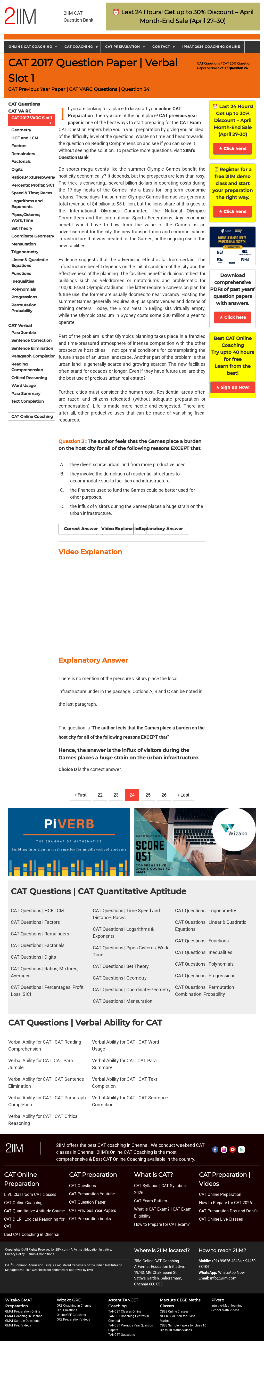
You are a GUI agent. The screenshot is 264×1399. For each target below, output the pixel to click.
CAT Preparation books (90, 1218)
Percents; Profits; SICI (32, 185)
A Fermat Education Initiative (91, 1249)
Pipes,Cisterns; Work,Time (25, 217)
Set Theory (21, 228)
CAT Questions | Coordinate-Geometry (132, 989)
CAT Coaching (78, 47)
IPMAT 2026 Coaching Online (211, 47)
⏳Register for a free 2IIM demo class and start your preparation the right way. (232, 183)
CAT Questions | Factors (35, 922)
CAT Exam (190, 122)
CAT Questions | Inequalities (203, 952)
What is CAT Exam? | (153, 1209)
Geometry (21, 130)
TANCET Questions (121, 1335)
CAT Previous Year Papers (92, 1210)
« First (81, 795)
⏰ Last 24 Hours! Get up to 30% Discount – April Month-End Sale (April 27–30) (232, 120)
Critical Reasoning (29, 377)
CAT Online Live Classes (221, 1219)
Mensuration (23, 244)
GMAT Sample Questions (22, 1321)
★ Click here (232, 317)
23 (116, 795)
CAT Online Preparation (220, 1194)
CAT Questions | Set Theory (121, 966)
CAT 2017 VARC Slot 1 (32, 120)
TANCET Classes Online (124, 1311)
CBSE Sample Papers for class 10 (183, 1325)
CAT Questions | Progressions (205, 975)
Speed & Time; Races (31, 192)
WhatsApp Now (231, 1272)
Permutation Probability (23, 308)
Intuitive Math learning (227, 1305)
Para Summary (25, 393)
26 (164, 795)
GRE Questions (67, 1310)
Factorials (21, 161)
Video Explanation (121, 528)
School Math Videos (225, 1310)
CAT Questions (208, 63)
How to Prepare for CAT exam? (162, 1224)
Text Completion (27, 401)
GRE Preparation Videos (73, 1319)
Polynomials (23, 289)
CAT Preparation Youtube (92, 1193)
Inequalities (22, 281)
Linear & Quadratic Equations (29, 262)
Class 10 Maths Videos (176, 1330)
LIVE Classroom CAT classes (30, 1194)
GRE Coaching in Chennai (74, 1305)
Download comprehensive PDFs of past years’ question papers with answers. (232, 289)
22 (100, 795)
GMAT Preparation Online (22, 1311)
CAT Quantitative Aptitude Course (34, 1211)
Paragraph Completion (33, 356)
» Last (183, 795)
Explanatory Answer (161, 528)
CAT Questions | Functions (202, 940)
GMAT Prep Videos (18, 1325)
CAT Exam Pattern (150, 1200)
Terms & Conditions (40, 1254)
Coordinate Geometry (32, 236)
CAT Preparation (122, 47)
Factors (18, 145)
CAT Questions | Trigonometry (205, 910)
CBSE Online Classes (174, 1311)
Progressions (24, 297)
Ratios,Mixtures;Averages (35, 177)
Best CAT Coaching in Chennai (31, 1234)
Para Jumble (23, 332)
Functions (21, 273)
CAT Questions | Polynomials (204, 964)
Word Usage (23, 385)
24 (132, 795)
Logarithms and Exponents (27, 203)
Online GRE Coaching (71, 1315)
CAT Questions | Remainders (40, 933)
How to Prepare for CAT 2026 (225, 1202)
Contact (161, 47)
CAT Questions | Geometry (120, 978)
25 (148, 795)
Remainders (23, 153)
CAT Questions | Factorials (37, 945)
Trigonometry (24, 251)
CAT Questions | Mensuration (122, 1001)
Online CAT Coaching (30, 47)
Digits (17, 169)
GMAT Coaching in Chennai (24, 1316)
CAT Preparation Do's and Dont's (228, 1211)
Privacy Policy (15, 1254)
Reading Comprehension (27, 367)
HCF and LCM (24, 138)
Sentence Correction (31, 340)
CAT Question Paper (87, 1202)
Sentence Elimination (32, 348)
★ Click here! (232, 148)
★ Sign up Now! (233, 387)
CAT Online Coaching (32, 416)
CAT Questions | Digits (33, 957)
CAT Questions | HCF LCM (37, 910)
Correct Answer (81, 528)
